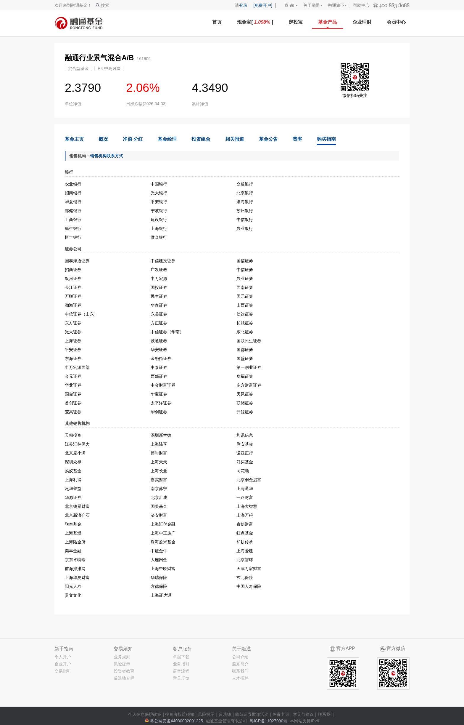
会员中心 (396, 22)
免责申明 (280, 714)
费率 (297, 139)
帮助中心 (361, 5)
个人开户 (62, 656)
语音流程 (181, 671)
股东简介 (240, 664)
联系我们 (240, 671)
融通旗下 (336, 5)
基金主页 (74, 139)
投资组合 (200, 139)
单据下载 (181, 656)
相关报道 (234, 139)
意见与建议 (303, 714)
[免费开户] (262, 5)
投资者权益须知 (179, 714)
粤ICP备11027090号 (269, 720)
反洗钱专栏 (124, 678)
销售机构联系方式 (106, 155)
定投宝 (296, 22)
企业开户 (62, 664)
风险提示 (122, 664)
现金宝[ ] (255, 22)
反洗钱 (225, 714)
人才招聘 (240, 678)
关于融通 (311, 5)
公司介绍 (240, 656)
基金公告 (268, 139)
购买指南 (326, 139)
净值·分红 (133, 139)
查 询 (286, 5)
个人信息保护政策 (144, 714)
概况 (103, 139)
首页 (217, 22)
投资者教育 (124, 671)
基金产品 (327, 22)
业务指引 (181, 664)
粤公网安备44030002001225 (176, 720)
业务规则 (122, 656)
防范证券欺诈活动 (251, 714)
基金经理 (167, 139)
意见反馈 (181, 678)
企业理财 (361, 22)
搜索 (102, 5)
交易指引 (62, 671)
